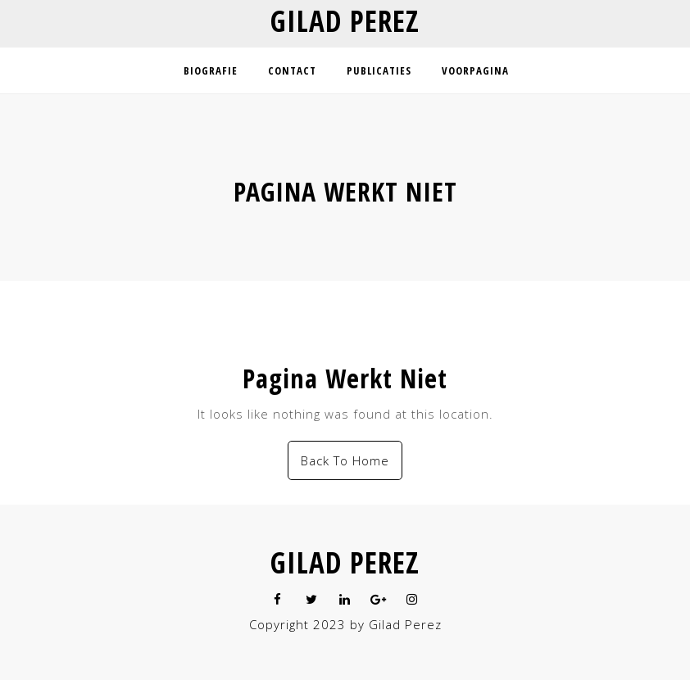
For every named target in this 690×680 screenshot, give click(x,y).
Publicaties (379, 70)
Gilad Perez (345, 21)
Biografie (211, 70)
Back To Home (345, 460)
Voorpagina (475, 70)
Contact (292, 70)
